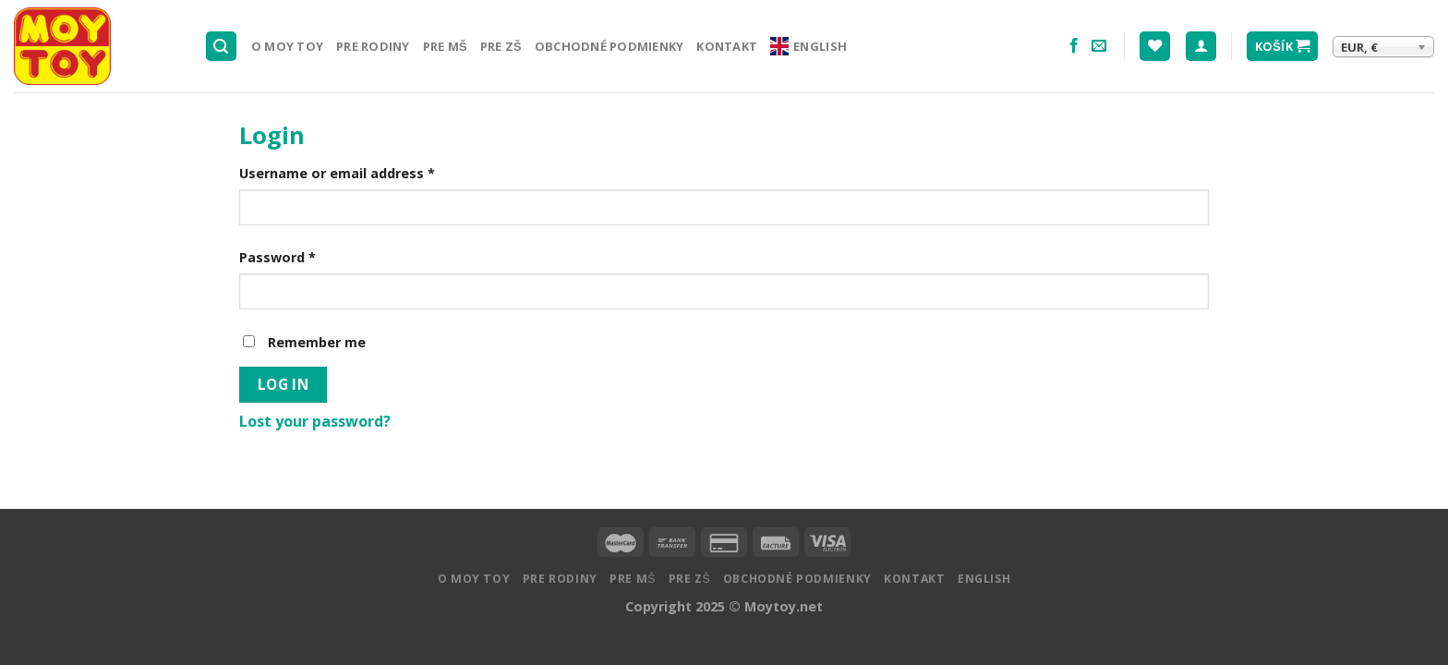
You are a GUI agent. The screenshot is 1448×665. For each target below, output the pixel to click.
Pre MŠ (445, 46)
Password (277, 257)
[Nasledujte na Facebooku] (1074, 46)
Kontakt (726, 46)
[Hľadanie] (221, 46)
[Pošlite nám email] (1099, 46)
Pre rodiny (373, 46)
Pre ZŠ (501, 46)
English (808, 46)
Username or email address (337, 173)
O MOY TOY (287, 46)
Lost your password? (315, 421)
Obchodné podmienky (609, 46)
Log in (283, 384)
